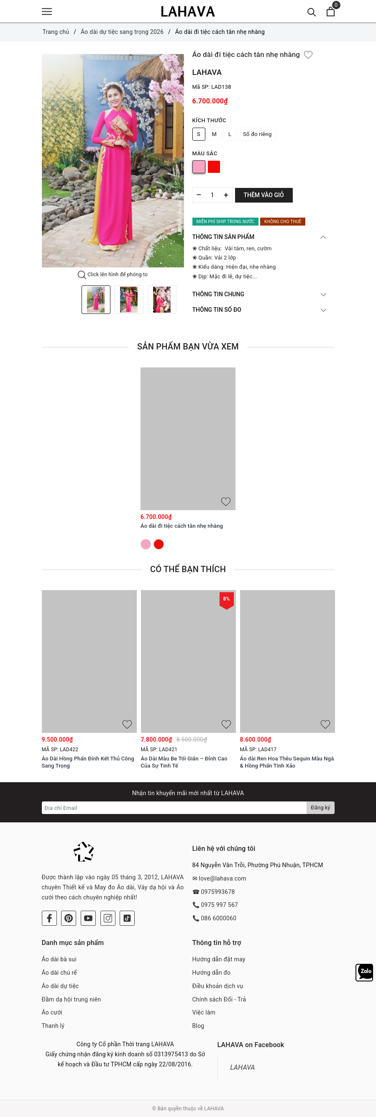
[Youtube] (88, 918)
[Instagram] (107, 918)
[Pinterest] (68, 918)
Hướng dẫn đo (211, 972)
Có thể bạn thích (188, 569)
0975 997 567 (219, 904)
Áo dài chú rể (59, 972)
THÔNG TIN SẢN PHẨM (259, 237)
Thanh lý (53, 1025)
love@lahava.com (222, 878)
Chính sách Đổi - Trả (219, 999)
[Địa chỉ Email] (174, 807)
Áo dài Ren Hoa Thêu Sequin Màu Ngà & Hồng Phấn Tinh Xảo (287, 762)
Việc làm (204, 1012)
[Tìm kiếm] (311, 11)
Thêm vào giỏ (264, 195)
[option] (113, 160)
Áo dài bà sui (59, 959)
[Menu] (47, 11)
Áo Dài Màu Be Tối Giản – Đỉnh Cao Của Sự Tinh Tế (184, 762)
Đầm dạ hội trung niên (71, 999)
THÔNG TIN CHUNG (259, 294)
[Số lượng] (212, 195)
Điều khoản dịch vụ (217, 986)
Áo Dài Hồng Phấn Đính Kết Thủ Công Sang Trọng (88, 762)
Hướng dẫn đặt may (219, 959)
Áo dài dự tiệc (60, 986)
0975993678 (218, 891)
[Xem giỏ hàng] (331, 11)
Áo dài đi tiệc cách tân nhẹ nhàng (182, 526)
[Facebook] (49, 918)
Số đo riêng (257, 134)
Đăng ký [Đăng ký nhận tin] (320, 807)
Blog (198, 1025)
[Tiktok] (127, 918)
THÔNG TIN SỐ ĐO (259, 309)
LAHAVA (242, 1067)
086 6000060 (218, 918)
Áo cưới (52, 1012)
